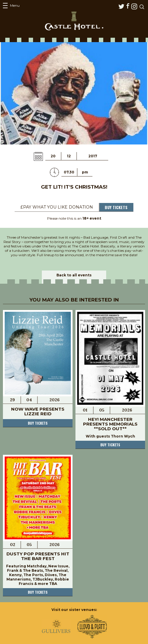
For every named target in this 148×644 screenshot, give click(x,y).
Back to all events (74, 275)
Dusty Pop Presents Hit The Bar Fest (37, 556)
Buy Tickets (116, 207)
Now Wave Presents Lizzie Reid (37, 411)
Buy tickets (38, 423)
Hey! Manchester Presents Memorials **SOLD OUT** (110, 423)
